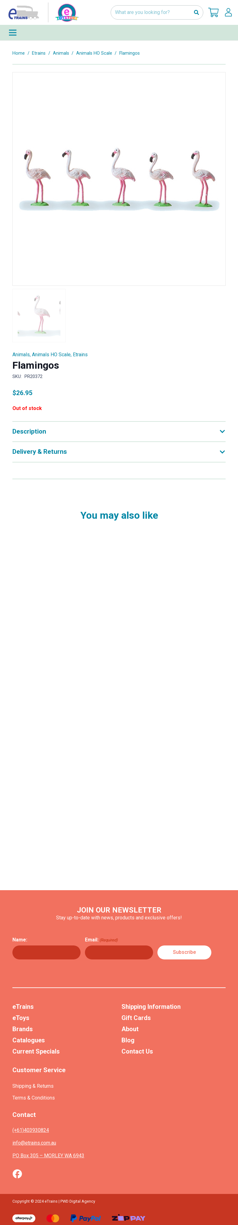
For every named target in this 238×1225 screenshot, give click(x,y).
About (130, 1029)
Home (18, 53)
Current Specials (36, 1051)
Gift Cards (136, 1018)
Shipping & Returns (33, 1086)
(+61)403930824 (30, 1130)
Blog (127, 1040)
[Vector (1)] (17, 1173)
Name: (19, 940)
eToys (20, 1018)
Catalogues (28, 1040)
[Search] (196, 13)
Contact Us (137, 1051)
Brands (22, 1029)
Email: (101, 940)
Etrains (39, 53)
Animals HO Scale (94, 53)
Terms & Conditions (33, 1098)
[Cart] (213, 12)
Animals (61, 53)
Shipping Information (151, 1006)
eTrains (23, 1006)
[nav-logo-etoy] (42, 12)
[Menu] (119, 32)
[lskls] (228, 12)
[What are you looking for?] (156, 12)
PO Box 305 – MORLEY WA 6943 (48, 1156)
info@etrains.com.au (34, 1143)
